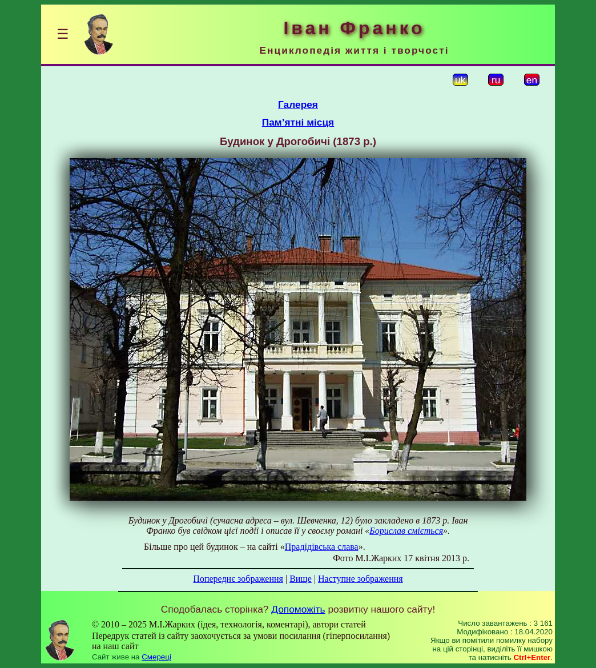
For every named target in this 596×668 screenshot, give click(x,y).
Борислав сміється (406, 531)
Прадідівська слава (322, 547)
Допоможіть (298, 609)
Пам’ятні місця (298, 122)
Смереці (156, 657)
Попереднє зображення (238, 579)
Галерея (298, 104)
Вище (300, 579)
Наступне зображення (360, 579)
